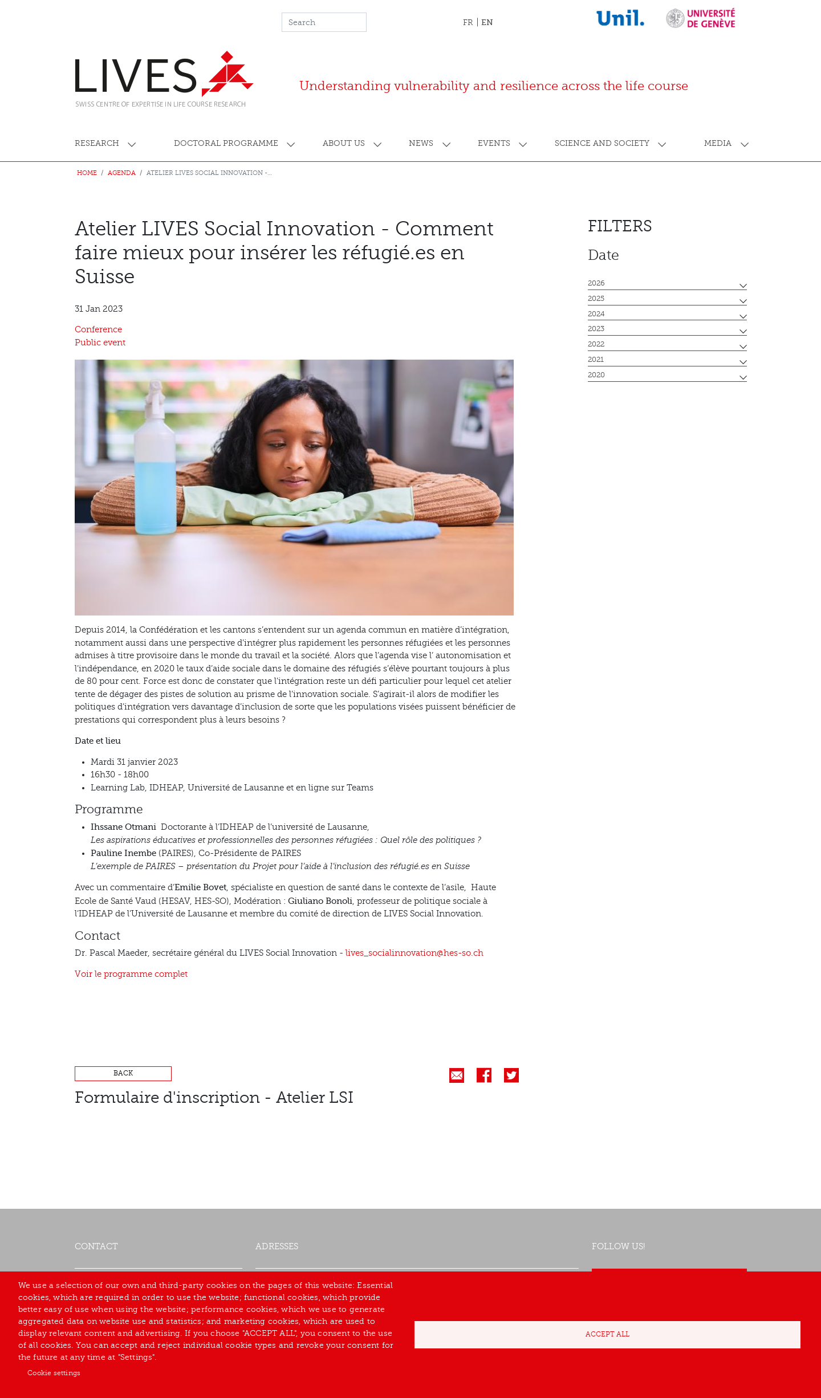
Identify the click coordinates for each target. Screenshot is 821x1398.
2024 (596, 314)
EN (487, 22)
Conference (98, 330)
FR (468, 22)
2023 (596, 329)
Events (494, 143)
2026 (596, 283)
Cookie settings (53, 1373)
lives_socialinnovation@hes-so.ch (414, 953)
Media (717, 143)
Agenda (122, 173)
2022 (596, 344)
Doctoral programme (226, 143)
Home (87, 173)
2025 (596, 299)
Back (123, 1073)
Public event (100, 343)
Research (97, 143)
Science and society (602, 143)
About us (344, 143)
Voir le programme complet (131, 974)
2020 (596, 375)
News (421, 143)
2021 (596, 360)
